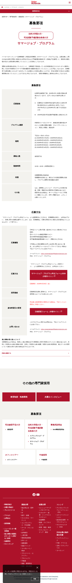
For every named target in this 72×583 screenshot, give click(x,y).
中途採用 (44, 459)
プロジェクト (25, 558)
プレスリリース (9, 510)
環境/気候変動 (26, 538)
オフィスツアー (12, 459)
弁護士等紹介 (8, 507)
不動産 (23, 561)
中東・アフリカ (62, 543)
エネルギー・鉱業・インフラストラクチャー (45, 515)
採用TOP (5, 17)
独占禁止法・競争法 (27, 509)
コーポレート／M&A (26, 549)
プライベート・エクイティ (27, 554)
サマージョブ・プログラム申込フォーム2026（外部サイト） (49, 275)
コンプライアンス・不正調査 (26, 524)
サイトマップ (8, 544)
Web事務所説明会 (58, 429)
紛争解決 (24, 532)
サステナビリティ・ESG (62, 526)
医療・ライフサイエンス (45, 523)
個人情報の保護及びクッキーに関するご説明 (10, 536)
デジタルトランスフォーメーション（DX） (63, 510)
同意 (34, 579)
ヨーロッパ (60, 550)
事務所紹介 (8, 504)
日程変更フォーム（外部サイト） (47, 312)
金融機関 (42, 520)
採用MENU (36, 11)
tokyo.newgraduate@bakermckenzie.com (54, 253)
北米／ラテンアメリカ (63, 547)
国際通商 (24, 543)
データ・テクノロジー (27, 529)
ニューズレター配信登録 (10, 530)
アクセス (7, 515)
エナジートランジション (63, 516)
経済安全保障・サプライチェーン (63, 521)
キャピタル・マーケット (27, 519)
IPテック (24, 540)
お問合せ (7, 518)
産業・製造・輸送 (45, 527)
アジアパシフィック (63, 539)
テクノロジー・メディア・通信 (45, 531)
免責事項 (7, 541)
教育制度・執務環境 (18, 397)
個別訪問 (10, 429)
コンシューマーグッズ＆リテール (45, 509)
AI (22, 512)
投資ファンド (25, 546)
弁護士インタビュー (53, 397)
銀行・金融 (25, 515)
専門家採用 (13, 17)
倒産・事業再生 (26, 563)
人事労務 (24, 535)
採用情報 (7, 7)
